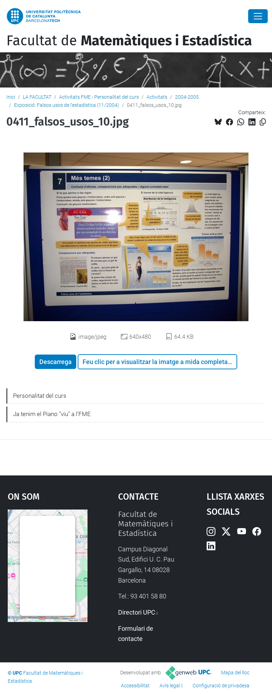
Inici (10, 97)
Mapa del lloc (235, 672)
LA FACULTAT (37, 97)
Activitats (157, 97)
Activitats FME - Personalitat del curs (99, 97)
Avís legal (170, 685)
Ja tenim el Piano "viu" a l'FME (52, 413)
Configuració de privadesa (221, 685)
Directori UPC (136, 612)
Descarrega (55, 361)
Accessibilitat (135, 685)
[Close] (258, 16)
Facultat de (129, 40)
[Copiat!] (263, 122)
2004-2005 (187, 97)
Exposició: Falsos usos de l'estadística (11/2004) (66, 105)
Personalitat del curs (39, 395)
